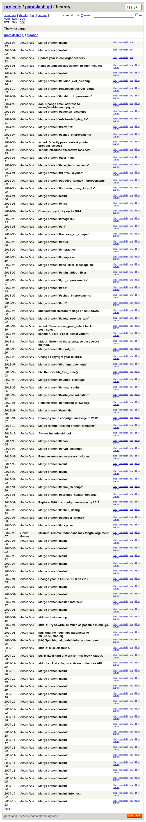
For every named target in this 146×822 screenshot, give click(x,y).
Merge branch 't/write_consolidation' (63, 395)
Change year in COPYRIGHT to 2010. (63, 579)
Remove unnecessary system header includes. (70, 65)
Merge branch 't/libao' (53, 441)
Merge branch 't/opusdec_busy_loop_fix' (66, 188)
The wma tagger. (15, 28)
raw (131, 42)
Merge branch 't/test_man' (56, 157)
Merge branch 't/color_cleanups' (60, 487)
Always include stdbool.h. (56, 433)
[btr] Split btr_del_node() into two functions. (68, 640)
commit (42, 15)
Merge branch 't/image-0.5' (56, 219)
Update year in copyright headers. (62, 58)
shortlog (24, 15)
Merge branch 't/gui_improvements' (63, 280)
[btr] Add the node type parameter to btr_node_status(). (63, 634)
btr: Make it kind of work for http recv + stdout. (70, 655)
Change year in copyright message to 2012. (68, 418)
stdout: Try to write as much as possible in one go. (73, 625)
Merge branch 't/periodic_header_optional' (67, 494)
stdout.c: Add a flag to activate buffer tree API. (70, 663)
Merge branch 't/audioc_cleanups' (61, 379)
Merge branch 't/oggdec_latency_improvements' (71, 180)
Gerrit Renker (25, 534)
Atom (130, 816)
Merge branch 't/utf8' (52, 303)
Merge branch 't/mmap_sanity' (59, 387)
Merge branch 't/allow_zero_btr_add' (63, 318)
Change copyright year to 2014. (60, 211)
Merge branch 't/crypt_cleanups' (60, 448)
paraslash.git (38, 6)
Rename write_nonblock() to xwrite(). (64, 402)
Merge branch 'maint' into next (59, 793)
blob (115, 42)
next (22, 22)
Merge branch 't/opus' (53, 242)
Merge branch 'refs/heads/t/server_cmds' (66, 88)
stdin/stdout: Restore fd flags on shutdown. (68, 311)
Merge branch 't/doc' (52, 288)
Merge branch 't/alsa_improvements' (63, 165)
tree (22, 18)
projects (12, 6)
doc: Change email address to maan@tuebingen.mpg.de (59, 105)
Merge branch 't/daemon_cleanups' (62, 111)
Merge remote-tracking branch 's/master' (66, 425)
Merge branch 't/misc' (53, 203)
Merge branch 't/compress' (56, 257)
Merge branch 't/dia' (52, 226)
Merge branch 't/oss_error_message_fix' (66, 265)
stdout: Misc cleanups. (54, 648)
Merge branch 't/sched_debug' (59, 510)
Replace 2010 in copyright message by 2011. (69, 502)
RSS (138, 816)
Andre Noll (27, 42)
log (33, 15)
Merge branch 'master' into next (60, 602)
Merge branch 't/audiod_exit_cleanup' (64, 81)
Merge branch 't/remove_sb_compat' (63, 234)
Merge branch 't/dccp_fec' (56, 525)
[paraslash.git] (14, 35)
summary (10, 15)
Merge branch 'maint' (53, 42)
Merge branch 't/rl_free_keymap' (60, 173)
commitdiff (11, 18)
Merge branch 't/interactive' (57, 249)
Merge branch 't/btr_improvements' (62, 364)
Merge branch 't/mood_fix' (56, 349)
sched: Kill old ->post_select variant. (63, 334)
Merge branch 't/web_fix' (55, 410)
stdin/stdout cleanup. (53, 617)
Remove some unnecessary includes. (64, 456)
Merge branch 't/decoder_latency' (61, 517)
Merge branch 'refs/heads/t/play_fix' (63, 119)
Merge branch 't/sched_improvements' (65, 134)
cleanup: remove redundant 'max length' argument (73, 533)
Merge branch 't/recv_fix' (55, 127)
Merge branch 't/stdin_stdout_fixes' (62, 272)
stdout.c (32, 35)
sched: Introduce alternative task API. (64, 150)
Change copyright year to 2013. (60, 356)
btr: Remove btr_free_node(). (58, 372)
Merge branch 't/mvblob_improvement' (65, 96)
